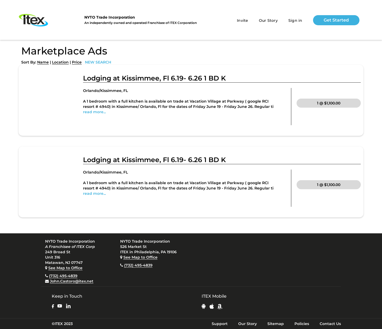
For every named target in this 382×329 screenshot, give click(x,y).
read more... (94, 111)
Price (77, 62)
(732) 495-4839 (63, 275)
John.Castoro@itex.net (71, 281)
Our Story (268, 20)
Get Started (336, 20)
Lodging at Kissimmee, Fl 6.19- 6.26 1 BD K (154, 78)
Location (60, 62)
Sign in (295, 20)
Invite (242, 20)
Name (43, 62)
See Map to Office (65, 267)
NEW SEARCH (98, 62)
